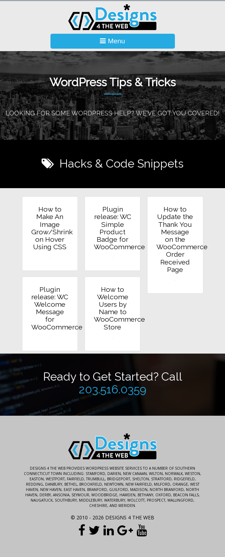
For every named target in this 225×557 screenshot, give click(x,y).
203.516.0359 (112, 389)
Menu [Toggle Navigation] (112, 41)
